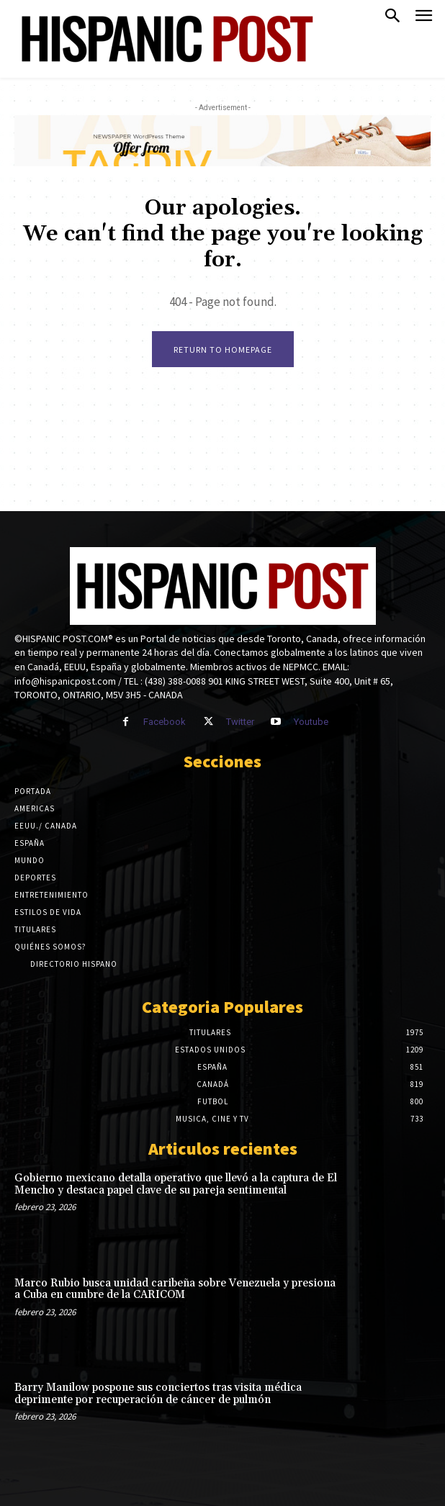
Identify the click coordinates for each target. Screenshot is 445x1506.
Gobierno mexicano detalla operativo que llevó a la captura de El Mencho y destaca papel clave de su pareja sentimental (175, 1184)
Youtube (311, 721)
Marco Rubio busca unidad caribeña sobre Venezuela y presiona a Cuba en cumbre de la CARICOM (175, 1289)
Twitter (240, 721)
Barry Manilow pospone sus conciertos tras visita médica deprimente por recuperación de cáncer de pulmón (158, 1394)
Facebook (164, 721)
